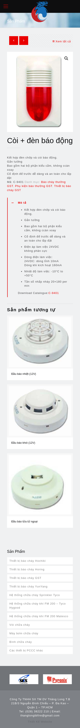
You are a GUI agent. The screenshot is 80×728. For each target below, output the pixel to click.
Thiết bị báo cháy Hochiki (27, 560)
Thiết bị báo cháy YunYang (28, 586)
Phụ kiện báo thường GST (33, 186)
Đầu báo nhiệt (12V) (23, 373)
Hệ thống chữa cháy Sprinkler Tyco (34, 595)
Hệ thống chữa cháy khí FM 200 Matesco (38, 616)
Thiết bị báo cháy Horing (27, 569)
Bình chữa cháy (20, 641)
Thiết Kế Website (40, 721)
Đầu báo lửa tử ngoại (24, 521)
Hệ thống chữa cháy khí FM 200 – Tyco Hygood (37, 605)
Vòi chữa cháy (19, 624)
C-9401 (53, 293)
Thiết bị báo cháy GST (25, 578)
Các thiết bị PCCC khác (26, 650)
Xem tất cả (61, 41)
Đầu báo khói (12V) (23, 442)
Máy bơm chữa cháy (23, 633)
